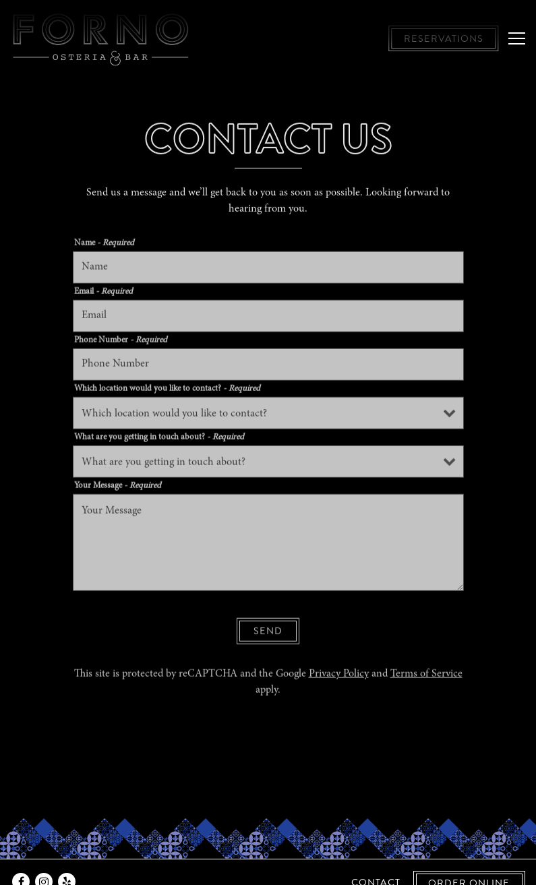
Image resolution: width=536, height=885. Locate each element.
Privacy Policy (339, 676)
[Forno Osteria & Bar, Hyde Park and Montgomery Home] (101, 38)
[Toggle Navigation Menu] (517, 38)
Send (268, 633)
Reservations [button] (443, 38)
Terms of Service (426, 676)
